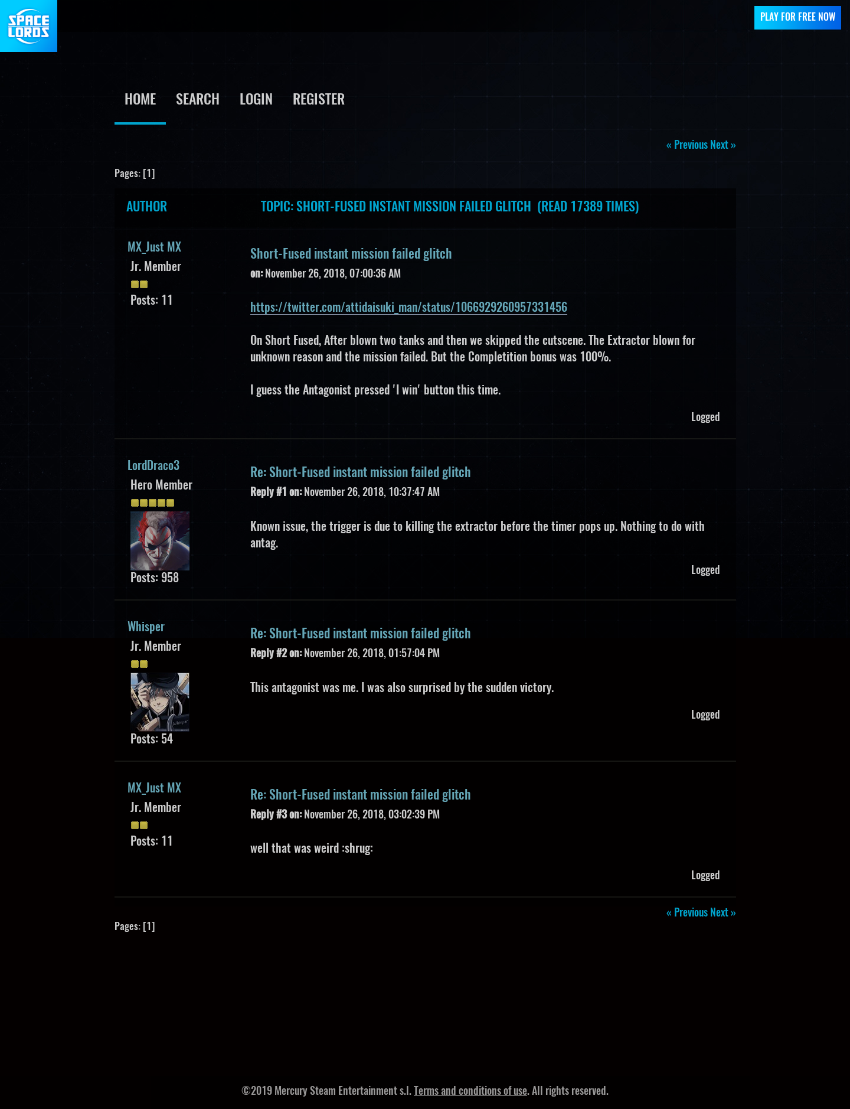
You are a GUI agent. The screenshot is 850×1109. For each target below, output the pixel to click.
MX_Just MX (154, 248)
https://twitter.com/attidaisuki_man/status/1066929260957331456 (408, 308)
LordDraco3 (153, 466)
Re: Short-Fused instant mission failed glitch (360, 473)
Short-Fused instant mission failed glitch (351, 254)
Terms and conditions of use (470, 1092)
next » (723, 146)
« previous (687, 146)
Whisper (146, 628)
